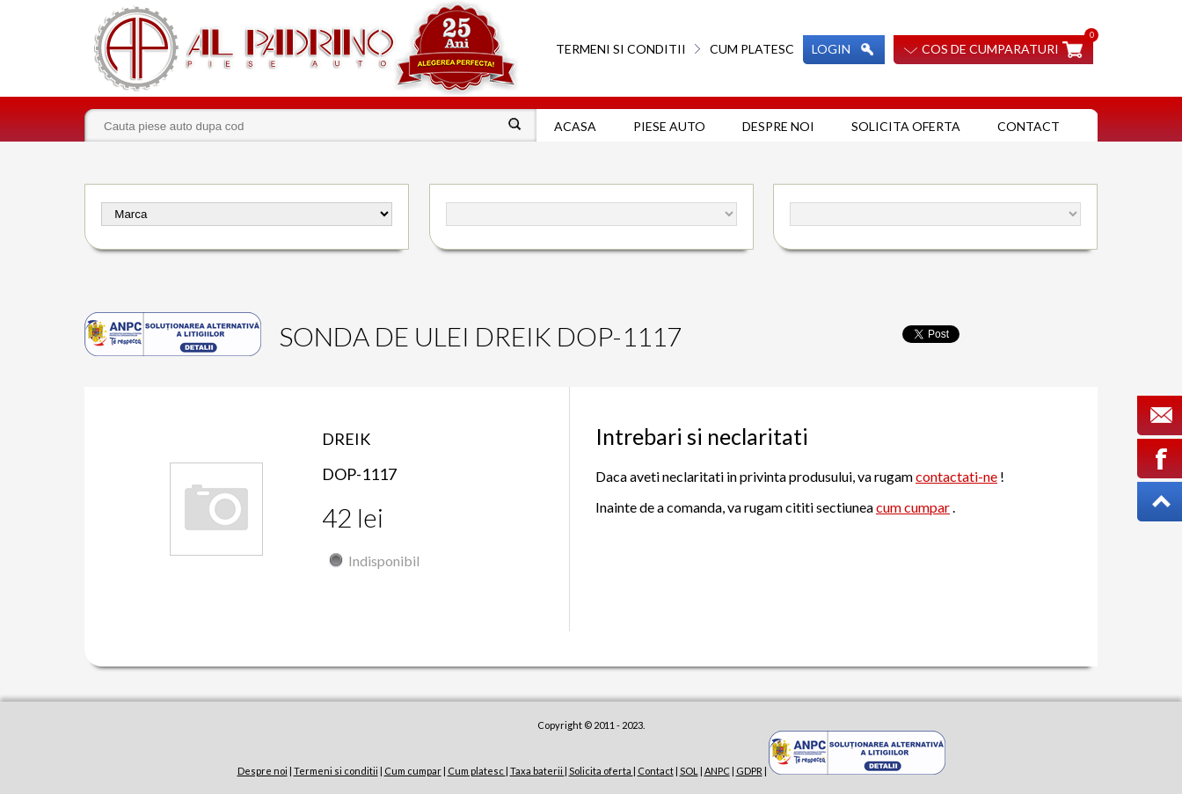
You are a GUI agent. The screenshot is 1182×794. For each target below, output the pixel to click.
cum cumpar (913, 507)
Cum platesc (752, 48)
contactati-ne (956, 476)
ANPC (717, 770)
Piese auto (669, 126)
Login (831, 48)
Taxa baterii (537, 770)
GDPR (749, 770)
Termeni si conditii (621, 48)
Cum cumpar (412, 770)
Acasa (575, 126)
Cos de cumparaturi (990, 48)
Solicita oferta (905, 126)
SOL (689, 770)
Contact (1028, 126)
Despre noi (778, 126)
